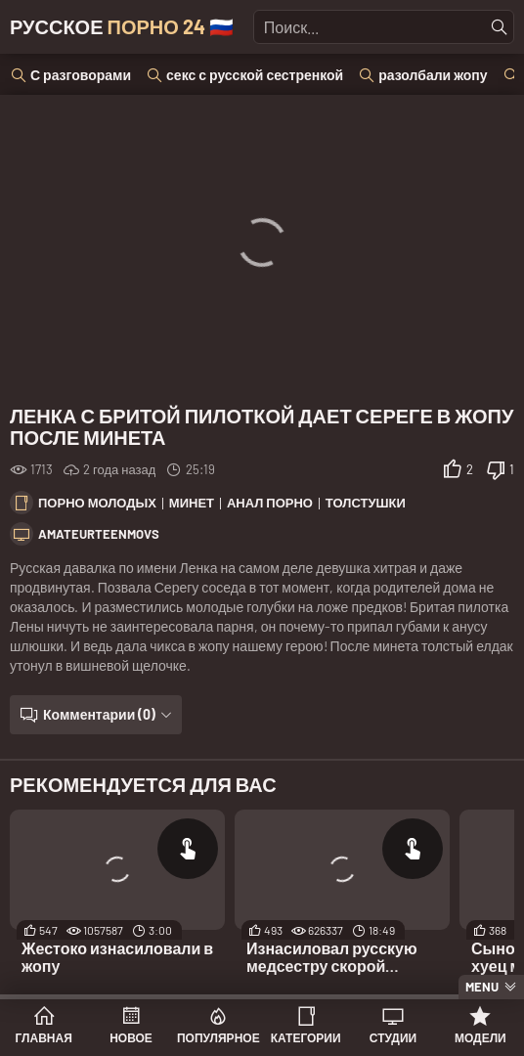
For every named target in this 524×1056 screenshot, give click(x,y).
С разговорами (80, 74)
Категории (306, 1037)
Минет (191, 502)
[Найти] (499, 27)
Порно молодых (97, 502)
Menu (482, 986)
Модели (480, 1037)
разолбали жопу (432, 74)
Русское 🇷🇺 (122, 26)
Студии (393, 1037)
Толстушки (366, 502)
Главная (44, 1037)
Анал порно (270, 502)
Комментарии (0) (99, 714)
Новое (131, 1037)
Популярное (218, 1037)
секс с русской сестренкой (254, 74)
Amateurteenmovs (98, 534)
